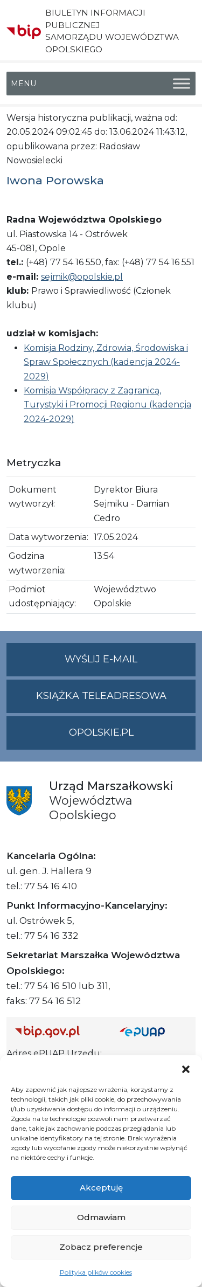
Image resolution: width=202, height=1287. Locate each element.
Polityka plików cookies (96, 1272)
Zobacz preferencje (101, 1247)
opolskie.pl (101, 732)
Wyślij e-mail (130, 663)
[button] (185, 1068)
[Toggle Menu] (181, 83)
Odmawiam (101, 1217)
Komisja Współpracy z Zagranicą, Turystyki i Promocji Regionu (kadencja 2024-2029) (107, 404)
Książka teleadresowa (101, 696)
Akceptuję (101, 1187)
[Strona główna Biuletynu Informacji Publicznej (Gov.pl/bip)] (58, 1032)
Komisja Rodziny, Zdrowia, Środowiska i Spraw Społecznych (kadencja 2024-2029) (106, 362)
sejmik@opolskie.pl (82, 277)
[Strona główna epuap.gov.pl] (153, 1032)
